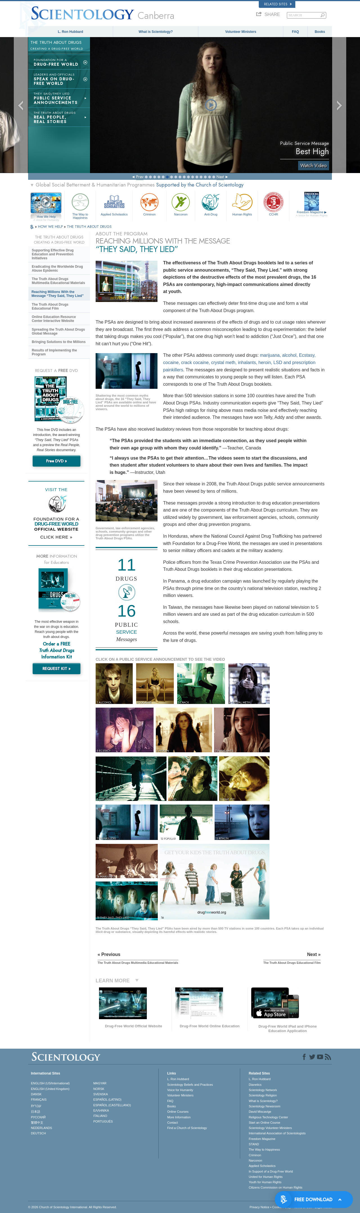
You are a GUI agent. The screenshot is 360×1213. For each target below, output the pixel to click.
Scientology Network (263, 1090)
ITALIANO (100, 1115)
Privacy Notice (259, 1207)
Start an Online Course (264, 1122)
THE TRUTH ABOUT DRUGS (89, 226)
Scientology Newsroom (264, 1106)
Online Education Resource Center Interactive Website (54, 319)
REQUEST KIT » (56, 668)
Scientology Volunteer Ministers (270, 1128)
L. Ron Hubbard (70, 32)
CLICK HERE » (56, 537)
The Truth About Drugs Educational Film (50, 306)
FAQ (295, 32)
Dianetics (255, 1084)
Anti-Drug (211, 204)
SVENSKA (100, 1094)
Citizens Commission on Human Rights (275, 1187)
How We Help (46, 217)
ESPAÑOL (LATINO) (107, 1099)
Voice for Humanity (180, 1090)
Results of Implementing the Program (54, 352)
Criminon (149, 204)
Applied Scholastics (114, 204)
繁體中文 (37, 1122)
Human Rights (242, 204)
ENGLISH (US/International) (50, 1083)
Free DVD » (56, 461)
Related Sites (278, 4)
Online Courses (177, 1111)
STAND (254, 1144)
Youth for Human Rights (265, 1182)
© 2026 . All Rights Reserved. (72, 1207)
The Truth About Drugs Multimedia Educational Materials (58, 281)
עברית (36, 1105)
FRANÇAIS (39, 1099)
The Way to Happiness (80, 205)
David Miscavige (260, 1111)
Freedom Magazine (311, 213)
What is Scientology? (156, 32)
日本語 (35, 1111)
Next (220, 177)
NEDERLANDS (41, 1128)
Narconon (181, 204)
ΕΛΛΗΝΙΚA (101, 1110)
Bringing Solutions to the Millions (59, 342)
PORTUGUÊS (103, 1121)
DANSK (36, 1094)
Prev (139, 177)
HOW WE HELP (51, 226)
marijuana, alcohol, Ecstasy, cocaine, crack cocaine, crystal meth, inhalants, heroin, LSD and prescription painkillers (239, 362)
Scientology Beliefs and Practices (190, 1084)
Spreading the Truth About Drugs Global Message (58, 331)
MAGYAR (100, 1083)
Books (320, 32)
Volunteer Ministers (240, 32)
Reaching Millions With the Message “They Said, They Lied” (58, 294)
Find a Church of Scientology (187, 1128)
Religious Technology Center (268, 1117)
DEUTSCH (38, 1133)
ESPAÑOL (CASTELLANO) (112, 1105)
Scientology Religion (263, 1095)
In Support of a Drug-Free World (271, 1171)
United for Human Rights (265, 1176)
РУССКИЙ (38, 1117)
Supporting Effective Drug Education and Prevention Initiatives (53, 254)
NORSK (98, 1089)
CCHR (273, 204)
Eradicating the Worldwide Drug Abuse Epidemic (57, 268)
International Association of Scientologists (277, 1133)
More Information (178, 1117)
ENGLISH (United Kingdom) (50, 1089)
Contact (172, 1122)
